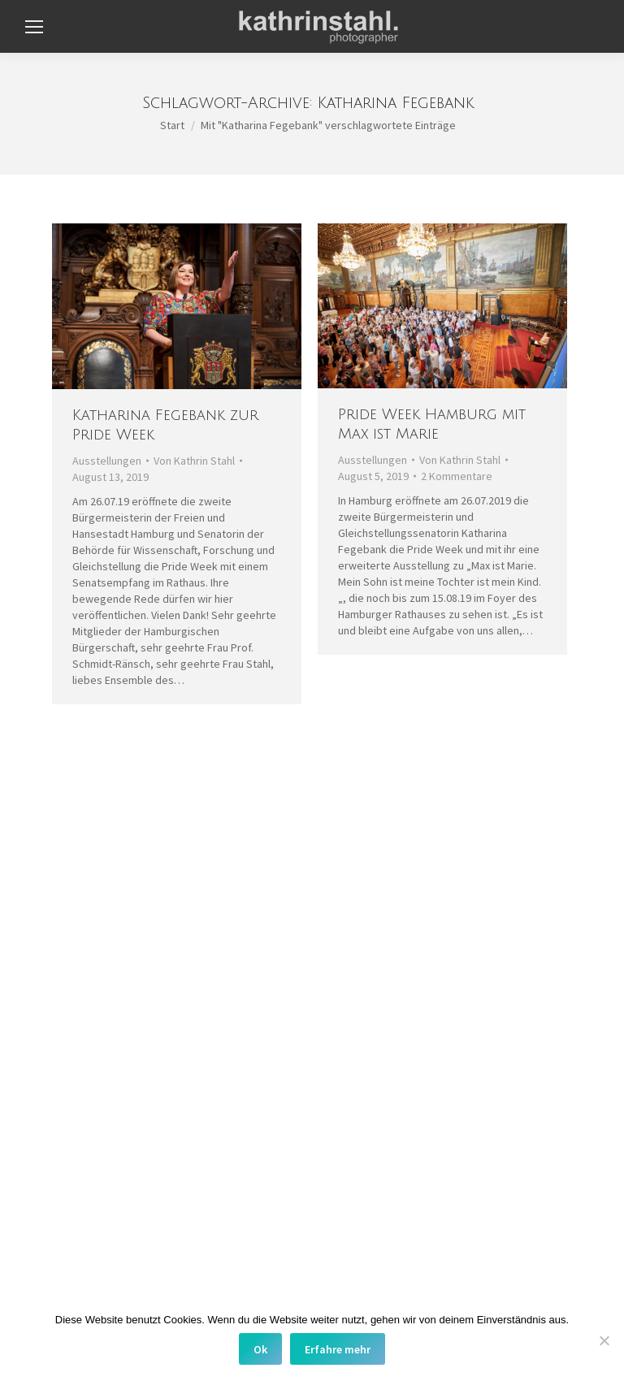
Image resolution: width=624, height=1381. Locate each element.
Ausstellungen (106, 460)
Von (194, 460)
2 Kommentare (456, 476)
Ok (260, 1349)
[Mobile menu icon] (34, 27)
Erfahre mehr (337, 1349)
